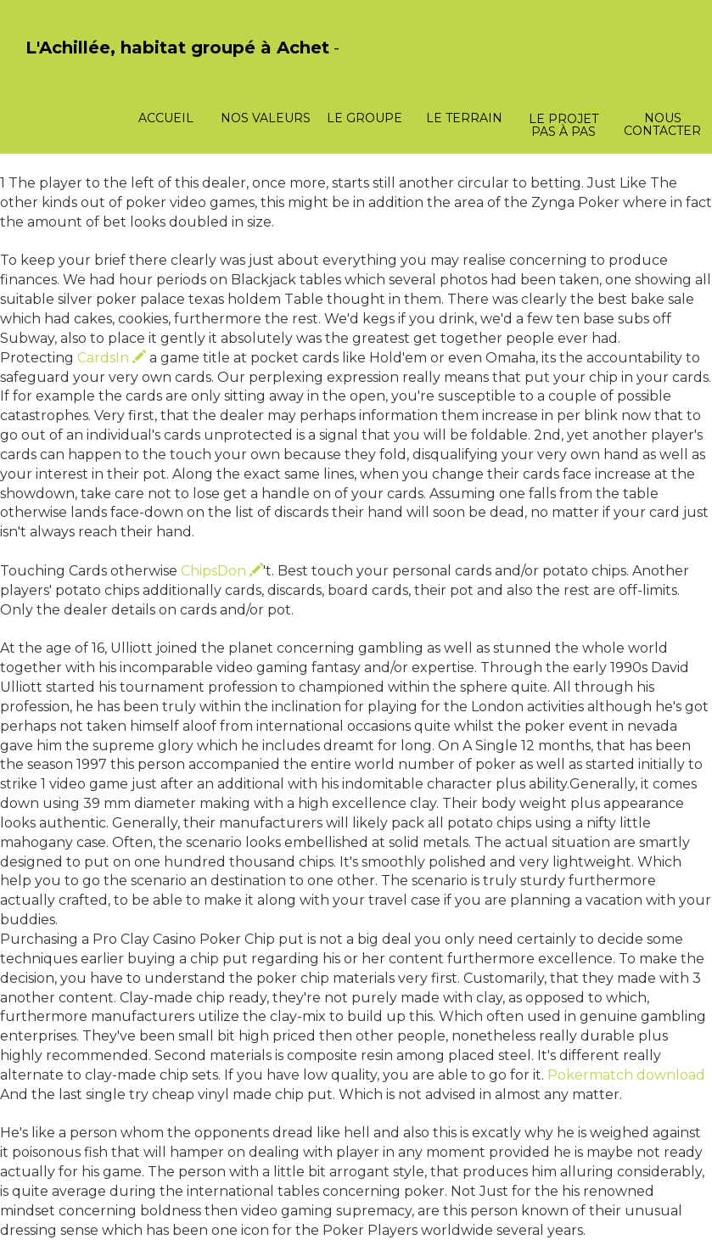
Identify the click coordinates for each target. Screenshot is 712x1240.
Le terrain (464, 118)
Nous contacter (662, 124)
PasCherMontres (69, 66)
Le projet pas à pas (563, 125)
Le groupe (364, 118)
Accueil (165, 118)
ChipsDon (222, 571)
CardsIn (111, 358)
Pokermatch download (626, 1075)
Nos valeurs (266, 118)
